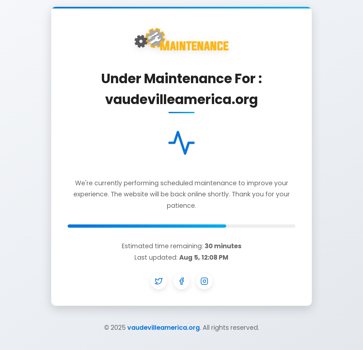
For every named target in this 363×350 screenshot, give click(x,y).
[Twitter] (158, 281)
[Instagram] (204, 281)
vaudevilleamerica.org (163, 327)
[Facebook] (181, 281)
